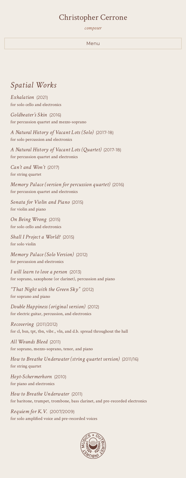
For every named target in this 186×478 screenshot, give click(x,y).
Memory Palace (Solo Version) (42, 254)
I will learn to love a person (38, 271)
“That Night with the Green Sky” (45, 289)
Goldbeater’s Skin (28, 114)
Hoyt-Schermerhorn (31, 376)
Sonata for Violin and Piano (40, 202)
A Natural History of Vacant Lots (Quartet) (55, 149)
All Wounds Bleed (29, 341)
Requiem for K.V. (29, 411)
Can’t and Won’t (27, 167)
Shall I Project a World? (35, 237)
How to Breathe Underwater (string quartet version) (64, 359)
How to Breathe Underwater (39, 394)
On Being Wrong (28, 219)
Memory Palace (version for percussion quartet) (60, 184)
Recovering (22, 324)
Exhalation (22, 97)
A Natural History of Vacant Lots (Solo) (51, 132)
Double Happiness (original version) (47, 306)
